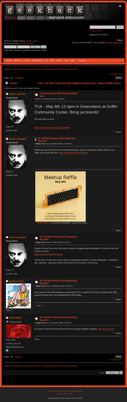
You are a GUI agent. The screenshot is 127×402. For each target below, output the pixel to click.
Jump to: (102, 373)
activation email (25, 43)
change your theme (114, 42)
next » (120, 74)
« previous (113, 74)
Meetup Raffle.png (43, 223)
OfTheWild (15, 317)
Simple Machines (76, 391)
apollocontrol (16, 281)
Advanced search (96, 31)
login (27, 41)
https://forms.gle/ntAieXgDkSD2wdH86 (52, 128)
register (35, 41)
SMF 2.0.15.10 (53, 391)
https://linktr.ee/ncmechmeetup (73, 153)
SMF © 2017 (64, 391)
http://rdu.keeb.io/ (106, 329)
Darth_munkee (17, 93)
